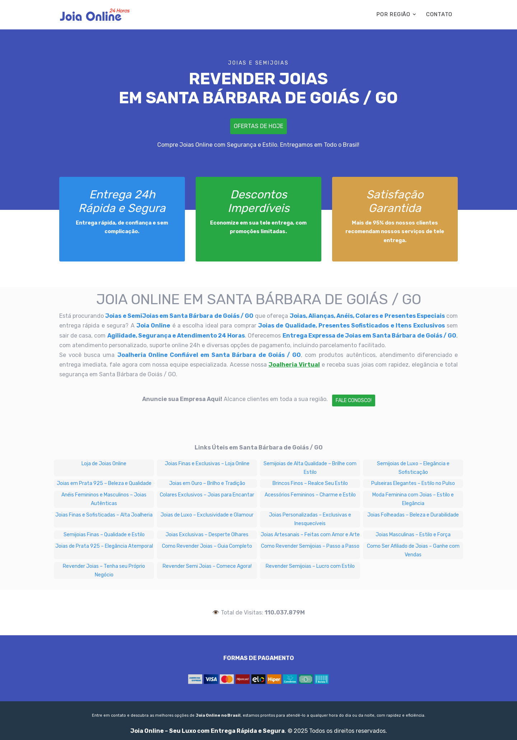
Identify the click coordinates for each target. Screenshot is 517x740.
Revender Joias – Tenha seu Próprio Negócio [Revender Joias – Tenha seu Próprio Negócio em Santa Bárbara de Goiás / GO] (104, 570)
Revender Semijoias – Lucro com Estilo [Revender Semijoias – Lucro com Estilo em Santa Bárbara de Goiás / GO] (310, 566)
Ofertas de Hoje (258, 126)
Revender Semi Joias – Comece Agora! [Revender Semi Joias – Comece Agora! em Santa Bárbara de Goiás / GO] (207, 566)
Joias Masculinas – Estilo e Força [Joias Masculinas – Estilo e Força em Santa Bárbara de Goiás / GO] (413, 535)
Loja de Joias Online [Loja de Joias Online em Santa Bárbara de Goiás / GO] (103, 464)
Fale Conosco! (354, 400)
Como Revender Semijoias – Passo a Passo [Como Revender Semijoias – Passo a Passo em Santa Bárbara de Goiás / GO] (310, 546)
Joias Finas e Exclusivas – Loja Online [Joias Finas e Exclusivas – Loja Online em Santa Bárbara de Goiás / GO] (207, 464)
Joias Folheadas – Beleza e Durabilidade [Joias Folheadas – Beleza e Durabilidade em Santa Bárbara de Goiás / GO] (413, 515)
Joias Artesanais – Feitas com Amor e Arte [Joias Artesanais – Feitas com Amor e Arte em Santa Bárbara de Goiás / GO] (310, 535)
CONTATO (439, 14)
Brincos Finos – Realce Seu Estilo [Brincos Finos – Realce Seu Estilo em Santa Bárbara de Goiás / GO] (310, 483)
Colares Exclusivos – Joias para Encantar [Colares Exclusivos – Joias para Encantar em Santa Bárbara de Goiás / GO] (207, 495)
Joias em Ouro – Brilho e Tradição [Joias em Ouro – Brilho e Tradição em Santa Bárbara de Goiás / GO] (207, 483)
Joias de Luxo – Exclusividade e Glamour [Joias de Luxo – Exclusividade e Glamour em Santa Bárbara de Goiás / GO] (206, 515)
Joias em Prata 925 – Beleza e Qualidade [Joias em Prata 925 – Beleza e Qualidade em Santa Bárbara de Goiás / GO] (104, 483)
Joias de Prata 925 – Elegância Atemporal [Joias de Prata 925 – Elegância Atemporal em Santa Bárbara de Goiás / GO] (104, 546)
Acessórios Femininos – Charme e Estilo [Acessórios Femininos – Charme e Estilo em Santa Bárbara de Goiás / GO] (310, 495)
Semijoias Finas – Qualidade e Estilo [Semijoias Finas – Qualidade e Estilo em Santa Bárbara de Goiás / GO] (104, 535)
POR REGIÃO (393, 14)
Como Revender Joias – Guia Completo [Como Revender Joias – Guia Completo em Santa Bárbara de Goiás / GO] (207, 546)
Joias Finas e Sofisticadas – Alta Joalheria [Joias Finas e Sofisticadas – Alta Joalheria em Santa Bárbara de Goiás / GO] (104, 515)
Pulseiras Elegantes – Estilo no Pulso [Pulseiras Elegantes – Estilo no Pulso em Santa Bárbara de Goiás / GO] (413, 483)
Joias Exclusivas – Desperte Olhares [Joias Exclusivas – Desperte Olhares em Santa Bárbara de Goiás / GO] (207, 535)
